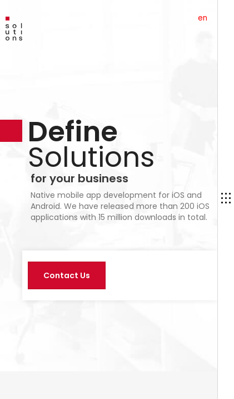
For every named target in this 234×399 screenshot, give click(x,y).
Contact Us (66, 275)
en (202, 18)
